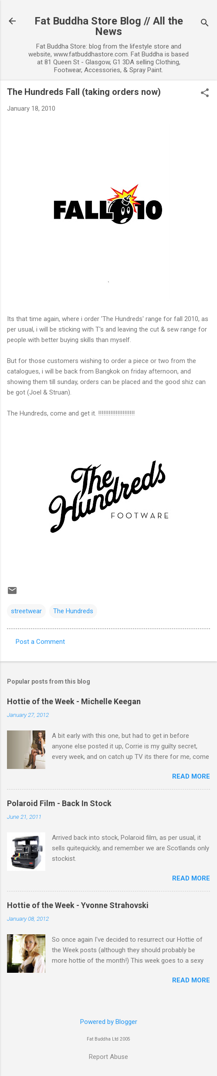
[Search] (205, 23)
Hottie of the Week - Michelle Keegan (74, 701)
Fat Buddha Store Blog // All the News (108, 26)
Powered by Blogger (108, 1022)
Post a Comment (40, 642)
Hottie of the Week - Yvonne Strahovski (78, 905)
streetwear (26, 611)
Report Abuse (108, 1057)
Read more (191, 776)
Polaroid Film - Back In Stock (59, 803)
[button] (205, 93)
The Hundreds (73, 611)
